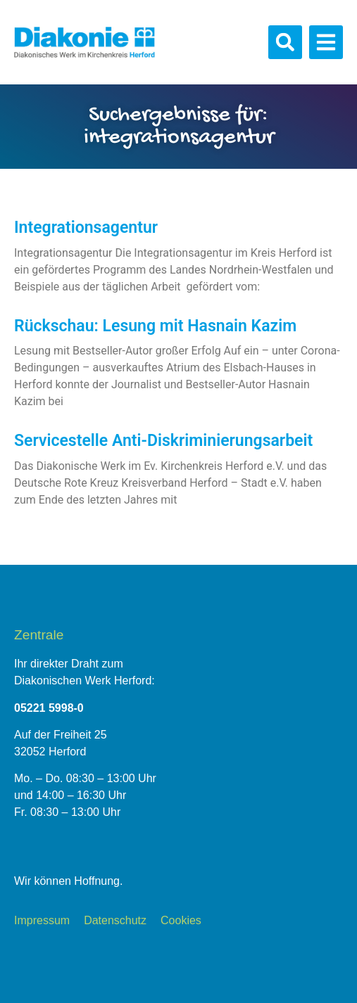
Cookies (181, 920)
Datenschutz (115, 920)
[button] (285, 42)
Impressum (42, 920)
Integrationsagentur (86, 227)
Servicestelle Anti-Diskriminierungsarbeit (163, 440)
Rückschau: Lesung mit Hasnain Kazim (155, 326)
